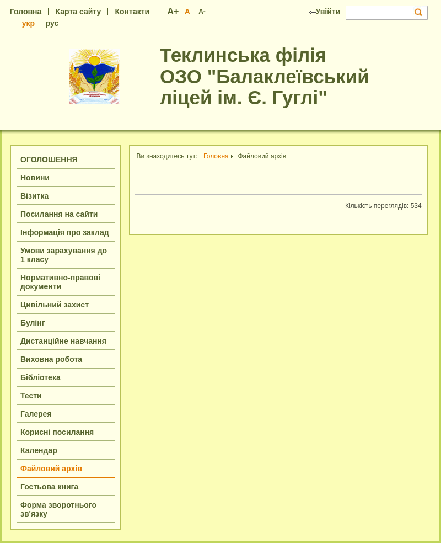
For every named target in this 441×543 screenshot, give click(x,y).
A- (202, 11)
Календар (38, 450)
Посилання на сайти (59, 214)
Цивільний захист (54, 304)
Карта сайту (78, 11)
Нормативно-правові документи (60, 282)
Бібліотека (40, 377)
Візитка (34, 195)
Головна (26, 11)
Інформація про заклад (64, 232)
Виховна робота (51, 359)
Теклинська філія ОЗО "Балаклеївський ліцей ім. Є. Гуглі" (264, 76)
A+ (173, 11)
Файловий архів (51, 468)
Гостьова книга (49, 486)
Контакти (132, 11)
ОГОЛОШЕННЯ (49, 159)
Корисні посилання (57, 432)
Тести (31, 395)
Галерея (36, 413)
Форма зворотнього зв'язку (58, 509)
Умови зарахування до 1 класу (63, 255)
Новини (35, 177)
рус (52, 23)
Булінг (32, 322)
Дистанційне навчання (63, 341)
